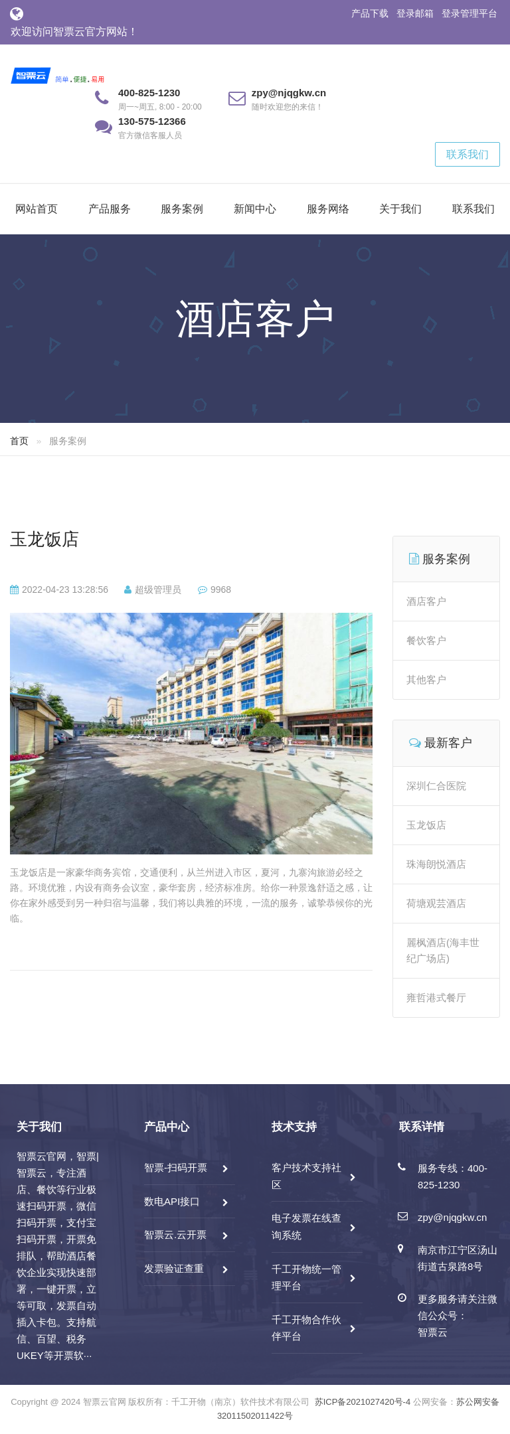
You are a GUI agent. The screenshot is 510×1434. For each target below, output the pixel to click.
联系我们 (467, 154)
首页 (19, 441)
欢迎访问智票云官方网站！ (74, 31)
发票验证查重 (174, 1268)
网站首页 (36, 208)
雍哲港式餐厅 (436, 997)
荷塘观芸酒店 (436, 903)
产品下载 (369, 13)
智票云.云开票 (175, 1234)
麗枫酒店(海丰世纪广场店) (442, 950)
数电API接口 (172, 1201)
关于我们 (400, 208)
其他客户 (426, 679)
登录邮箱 (415, 13)
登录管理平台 (469, 13)
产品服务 (109, 208)
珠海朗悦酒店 (436, 864)
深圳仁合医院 (436, 785)
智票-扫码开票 (175, 1167)
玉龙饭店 (44, 539)
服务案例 (182, 208)
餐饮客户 (426, 640)
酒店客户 (426, 601)
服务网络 (328, 208)
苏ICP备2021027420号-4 (363, 1402)
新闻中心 (255, 208)
